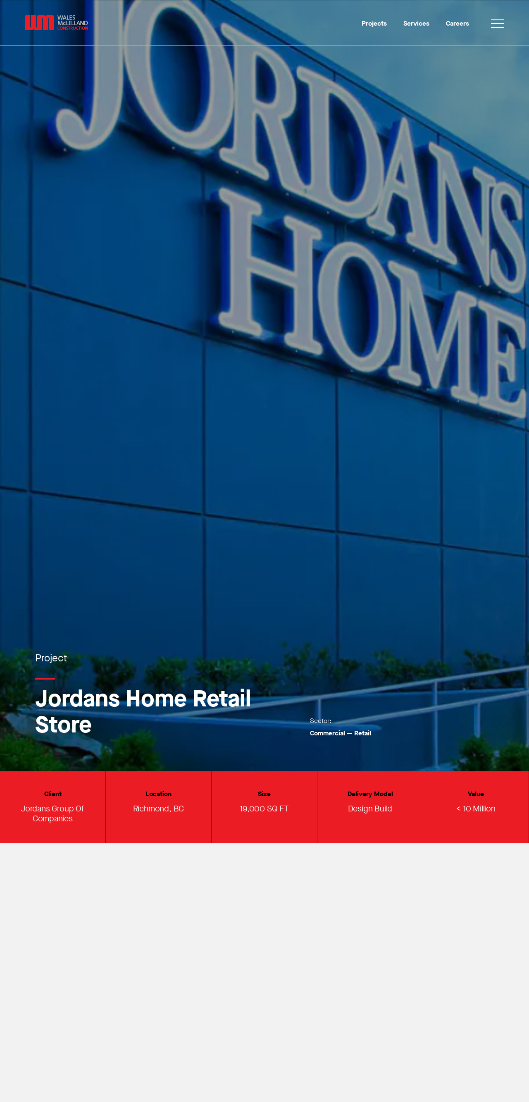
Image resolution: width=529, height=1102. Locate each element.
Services (416, 23)
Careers (457, 23)
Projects (374, 23)
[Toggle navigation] (497, 25)
